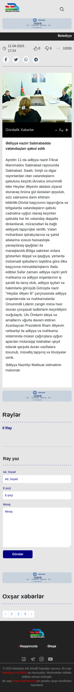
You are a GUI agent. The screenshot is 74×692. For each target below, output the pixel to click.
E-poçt (7, 488)
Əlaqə (51, 646)
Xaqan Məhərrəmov (24, 681)
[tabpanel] (37, 23)
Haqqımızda (29, 646)
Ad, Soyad (9, 472)
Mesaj (6, 504)
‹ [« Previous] (5, 614)
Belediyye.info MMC (15, 672)
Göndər (17, 554)
